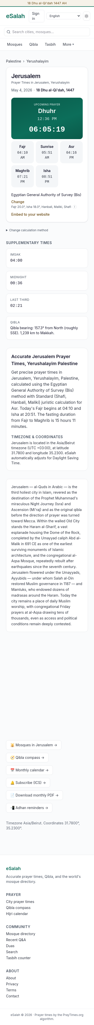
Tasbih (50, 44)
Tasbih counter (18, 958)
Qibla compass (18, 907)
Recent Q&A (16, 940)
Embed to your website (30, 214)
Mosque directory (20, 934)
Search (12, 952)
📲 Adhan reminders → (29, 808)
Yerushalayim (37, 61)
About (11, 978)
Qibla (33, 44)
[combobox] (47, 32)
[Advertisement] (47, 687)
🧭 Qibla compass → (27, 757)
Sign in (35, 16)
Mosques (14, 44)
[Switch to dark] (86, 16)
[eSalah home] (15, 16)
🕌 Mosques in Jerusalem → (33, 745)
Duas (10, 946)
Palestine (13, 61)
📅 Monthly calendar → (29, 770)
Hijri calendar (17, 914)
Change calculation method (28, 230)
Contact (12, 996)
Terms (11, 990)
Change (17, 202)
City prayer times (20, 901)
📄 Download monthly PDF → (34, 795)
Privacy (12, 984)
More (68, 44)
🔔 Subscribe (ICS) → (28, 782)
